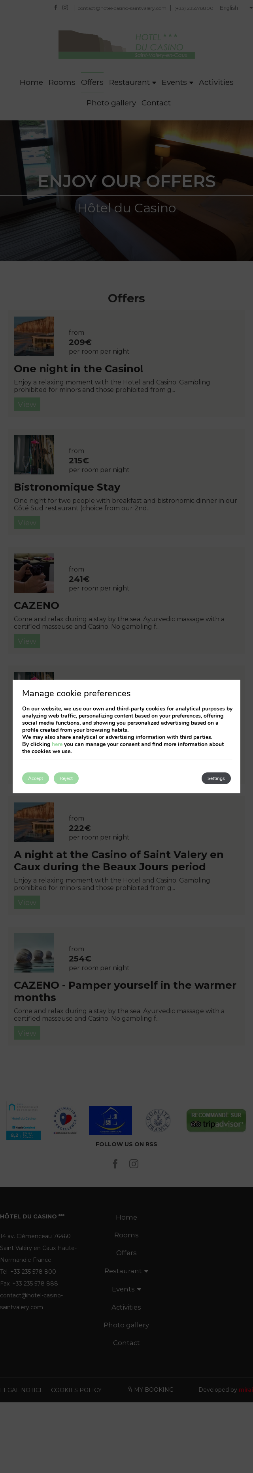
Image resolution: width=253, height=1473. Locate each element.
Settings (216, 778)
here (57, 744)
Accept (35, 778)
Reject (66, 778)
